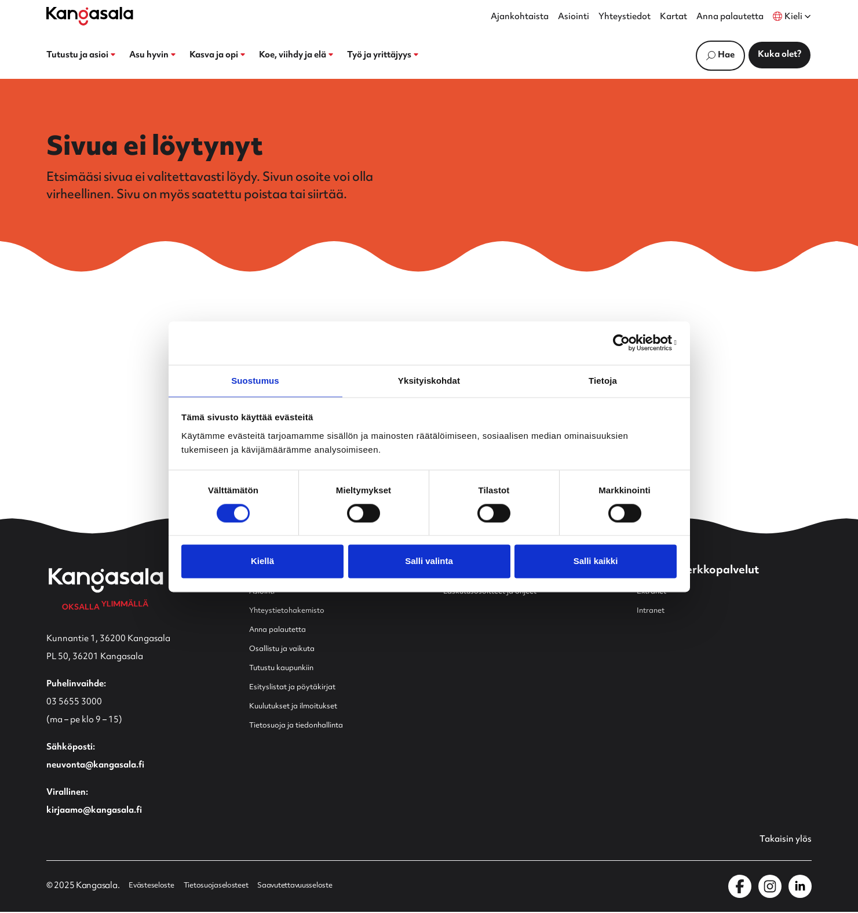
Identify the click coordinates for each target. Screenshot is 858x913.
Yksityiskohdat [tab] (429, 380)
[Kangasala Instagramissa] (770, 887)
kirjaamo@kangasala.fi (94, 811)
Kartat (673, 17)
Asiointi (573, 17)
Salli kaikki (596, 562)
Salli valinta (429, 562)
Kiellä (262, 562)
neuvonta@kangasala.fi (95, 765)
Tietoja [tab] (603, 380)
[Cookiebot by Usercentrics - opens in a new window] (626, 342)
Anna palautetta (730, 17)
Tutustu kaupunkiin (288, 668)
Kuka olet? (779, 55)
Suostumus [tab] (255, 380)
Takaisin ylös (782, 840)
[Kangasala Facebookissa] (739, 887)
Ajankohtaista (520, 17)
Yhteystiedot (624, 17)
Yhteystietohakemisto (293, 611)
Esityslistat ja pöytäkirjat (299, 687)
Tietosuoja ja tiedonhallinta (304, 725)
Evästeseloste (154, 887)
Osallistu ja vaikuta (287, 649)
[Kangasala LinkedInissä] (800, 887)
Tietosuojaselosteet (227, 887)
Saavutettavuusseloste (316, 887)
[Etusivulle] (89, 16)
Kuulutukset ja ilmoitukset (301, 706)
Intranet (653, 611)
